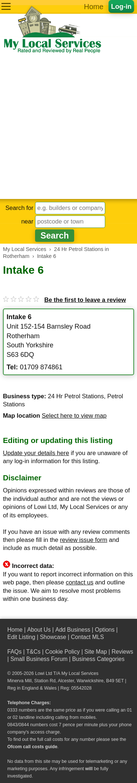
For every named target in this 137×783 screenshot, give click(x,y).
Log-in (121, 6)
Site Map (95, 652)
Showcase (53, 637)
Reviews (122, 652)
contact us (80, 582)
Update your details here (36, 453)
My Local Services (79, 673)
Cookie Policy (62, 652)
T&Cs (33, 652)
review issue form (83, 539)
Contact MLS (87, 637)
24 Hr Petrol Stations (76, 396)
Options (105, 630)
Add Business (72, 630)
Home (93, 7)
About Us (38, 630)
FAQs (14, 652)
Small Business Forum (38, 659)
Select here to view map (74, 415)
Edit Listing (21, 637)
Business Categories (98, 659)
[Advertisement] (68, 126)
